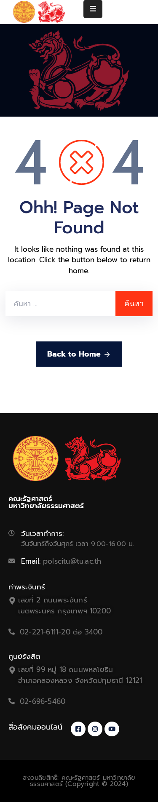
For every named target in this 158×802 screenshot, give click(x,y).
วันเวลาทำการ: (42, 533)
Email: (61, 561)
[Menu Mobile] (92, 9)
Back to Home (79, 354)
